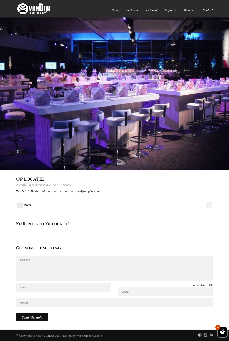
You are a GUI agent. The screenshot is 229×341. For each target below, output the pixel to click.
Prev (24, 205)
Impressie (171, 10)
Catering (151, 10)
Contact (208, 10)
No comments (64, 184)
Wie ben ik (132, 10)
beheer (22, 184)
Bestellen (189, 10)
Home (117, 10)
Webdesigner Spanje (89, 336)
